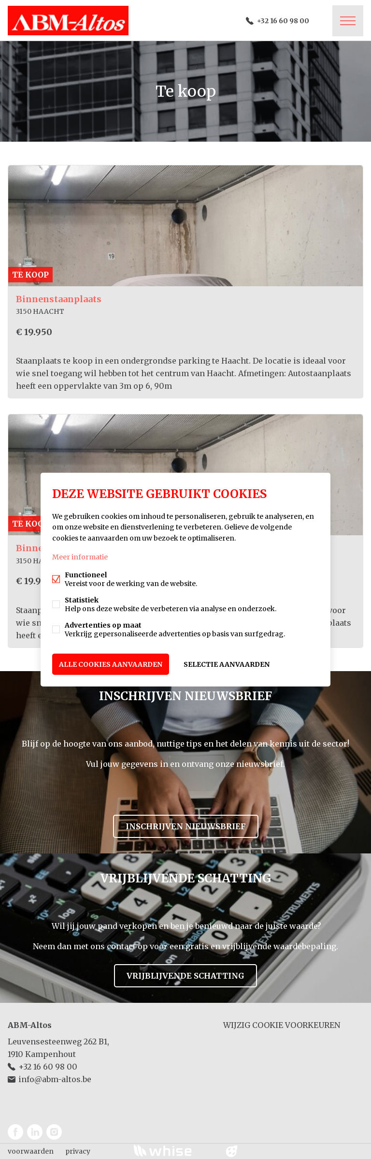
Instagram (54, 1132)
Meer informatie (80, 556)
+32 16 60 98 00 (283, 20)
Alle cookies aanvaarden (110, 664)
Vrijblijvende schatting (185, 976)
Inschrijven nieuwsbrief (186, 826)
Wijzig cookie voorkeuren (281, 1025)
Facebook (15, 1132)
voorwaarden (31, 1151)
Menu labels (347, 20)
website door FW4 (232, 1151)
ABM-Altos (30, 1025)
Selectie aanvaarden (227, 664)
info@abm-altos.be (54, 1079)
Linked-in (35, 1132)
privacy (77, 1151)
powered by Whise (174, 1150)
